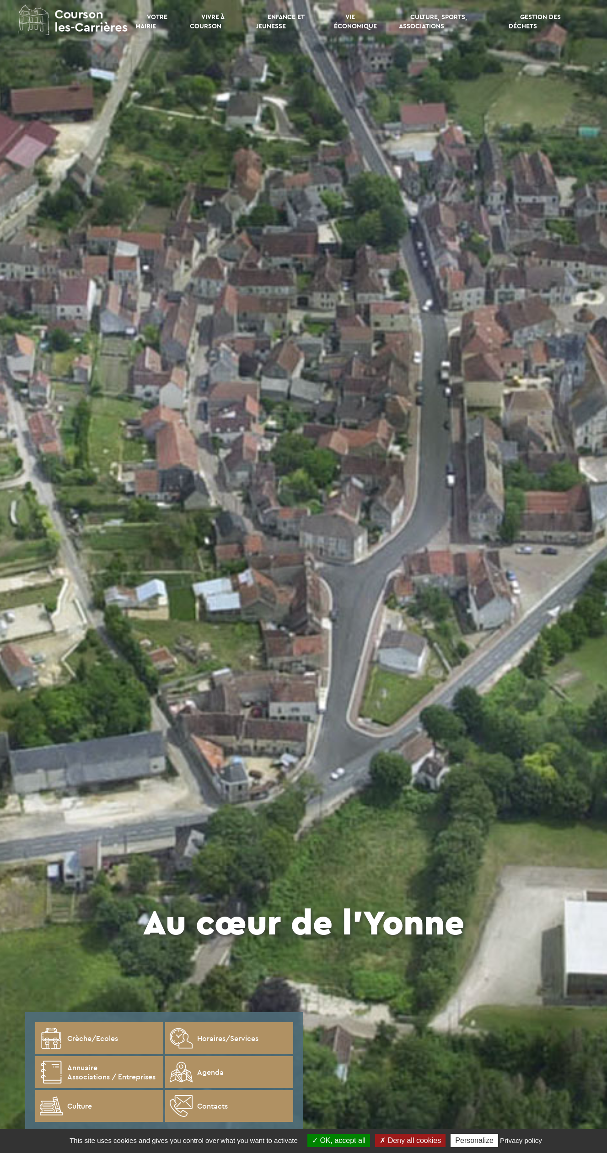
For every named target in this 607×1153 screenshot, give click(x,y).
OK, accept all (338, 1140)
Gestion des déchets (535, 21)
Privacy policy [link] (521, 1140)
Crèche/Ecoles (79, 1038)
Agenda (197, 1072)
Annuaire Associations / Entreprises (98, 1072)
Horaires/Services (214, 1038)
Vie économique (355, 21)
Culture (66, 1105)
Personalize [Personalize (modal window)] (474, 1140)
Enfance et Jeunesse (280, 21)
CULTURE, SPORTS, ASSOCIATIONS (433, 21)
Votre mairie (151, 21)
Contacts (199, 1105)
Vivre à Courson (207, 21)
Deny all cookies (410, 1140)
